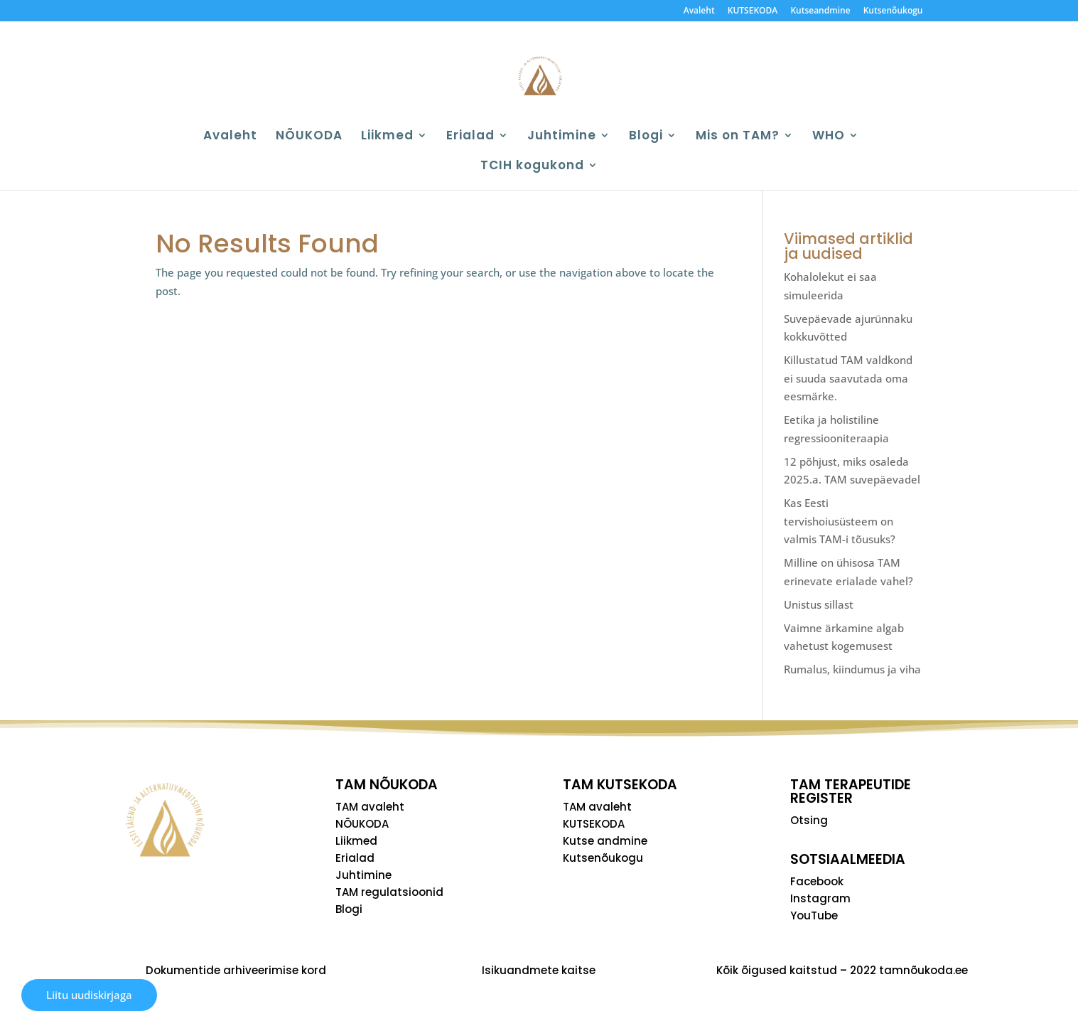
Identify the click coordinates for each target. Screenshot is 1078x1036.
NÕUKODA (309, 137)
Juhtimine (561, 137)
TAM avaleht (369, 806)
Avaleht (699, 11)
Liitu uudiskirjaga (89, 995)
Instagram (820, 898)
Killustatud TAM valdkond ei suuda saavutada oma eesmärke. (848, 378)
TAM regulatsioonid (389, 892)
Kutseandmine (820, 11)
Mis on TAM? (738, 137)
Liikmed (387, 137)
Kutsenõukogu (893, 11)
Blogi (646, 137)
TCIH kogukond (532, 166)
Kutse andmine (605, 840)
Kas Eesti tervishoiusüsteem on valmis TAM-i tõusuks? (839, 521)
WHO (828, 137)
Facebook (816, 881)
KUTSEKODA (752, 11)
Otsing (809, 820)
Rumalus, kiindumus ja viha (852, 669)
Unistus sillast (818, 604)
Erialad (470, 137)
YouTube (814, 915)
